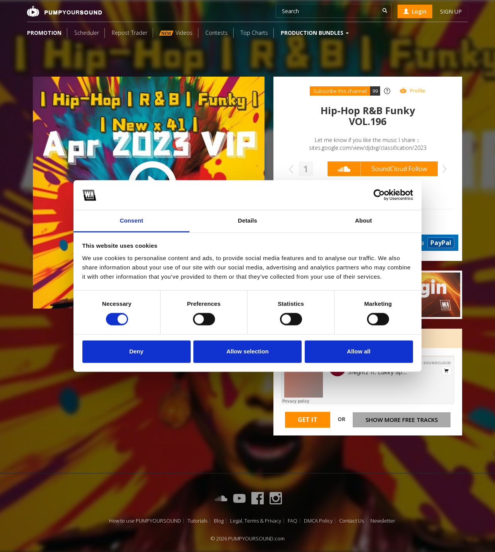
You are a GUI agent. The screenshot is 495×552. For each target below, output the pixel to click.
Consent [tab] (131, 220)
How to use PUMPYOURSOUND (145, 520)
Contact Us (351, 520)
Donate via (423, 242)
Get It (307, 419)
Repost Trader (129, 32)
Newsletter (382, 520)
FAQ (292, 520)
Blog (219, 520)
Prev (293, 169)
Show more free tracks (401, 419)
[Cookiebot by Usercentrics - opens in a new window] (379, 195)
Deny (136, 351)
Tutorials (197, 520)
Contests (216, 32)
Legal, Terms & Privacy (255, 520)
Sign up (451, 11)
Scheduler (86, 32)
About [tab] (363, 220)
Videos (176, 32)
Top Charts (254, 32)
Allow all (358, 351)
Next (442, 169)
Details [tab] (247, 220)
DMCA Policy (318, 520)
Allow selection (247, 351)
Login (415, 11)
